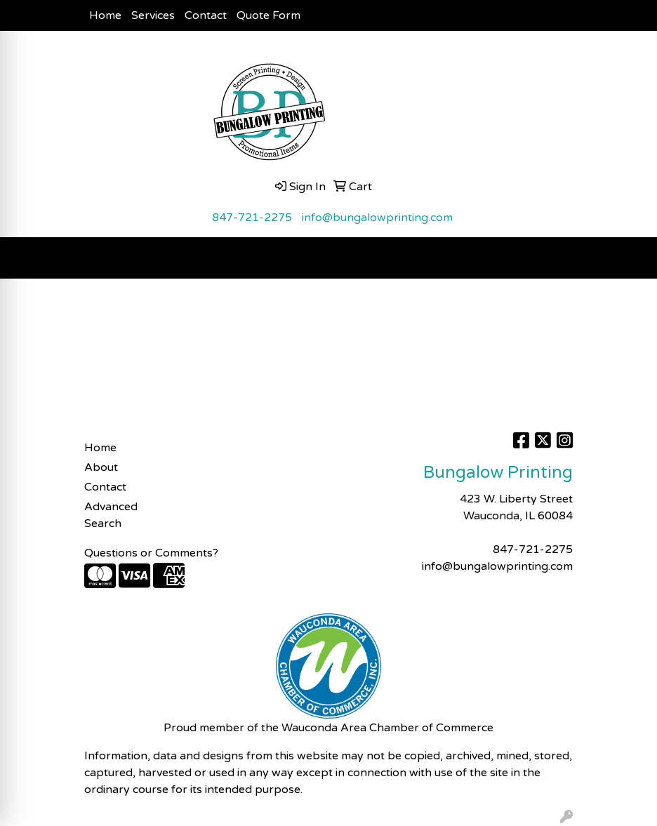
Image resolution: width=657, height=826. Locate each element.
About (101, 467)
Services (153, 15)
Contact (206, 15)
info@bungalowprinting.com (377, 218)
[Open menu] (629, 258)
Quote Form (268, 15)
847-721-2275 (252, 218)
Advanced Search (111, 515)
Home (105, 15)
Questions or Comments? (151, 553)
